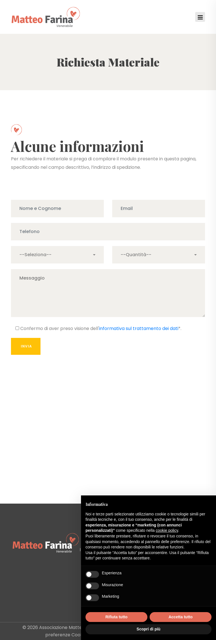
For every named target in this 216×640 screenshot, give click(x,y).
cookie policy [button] (167, 530)
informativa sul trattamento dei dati (138, 328)
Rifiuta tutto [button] (116, 617)
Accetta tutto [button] (180, 617)
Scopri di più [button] (149, 629)
